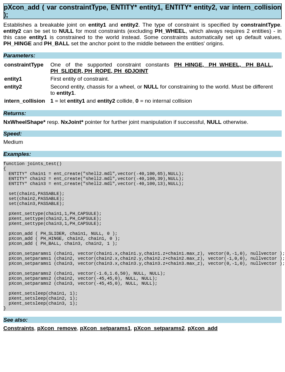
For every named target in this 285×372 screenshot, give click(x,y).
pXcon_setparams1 (105, 353)
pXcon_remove (57, 353)
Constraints (18, 353)
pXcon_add (203, 353)
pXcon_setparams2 (159, 353)
